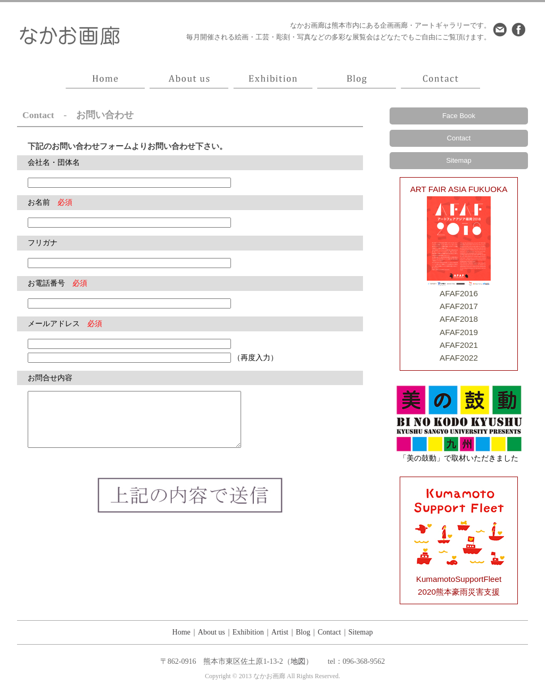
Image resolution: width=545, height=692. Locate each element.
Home (181, 632)
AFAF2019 (459, 332)
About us (211, 632)
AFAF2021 (459, 344)
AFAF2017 (459, 306)
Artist (279, 632)
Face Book (458, 116)
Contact (459, 138)
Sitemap (459, 160)
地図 (298, 661)
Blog (303, 632)
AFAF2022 (459, 357)
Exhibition (248, 632)
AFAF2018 (459, 318)
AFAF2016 (459, 293)
